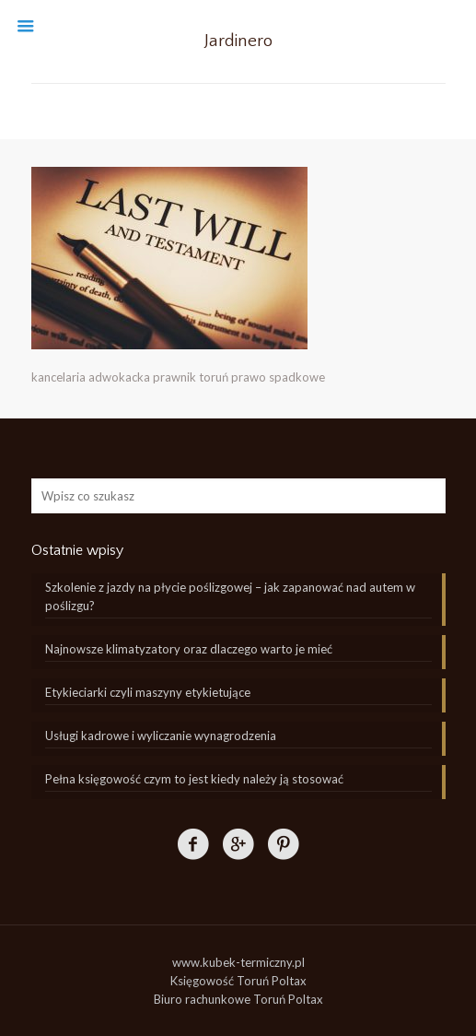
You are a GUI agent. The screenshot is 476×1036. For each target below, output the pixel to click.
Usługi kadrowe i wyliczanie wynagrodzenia (160, 735)
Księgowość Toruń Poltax (238, 980)
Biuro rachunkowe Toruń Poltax (238, 999)
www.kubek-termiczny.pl (238, 962)
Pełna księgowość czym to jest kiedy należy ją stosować (194, 778)
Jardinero (238, 41)
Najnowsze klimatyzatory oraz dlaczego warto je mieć (188, 649)
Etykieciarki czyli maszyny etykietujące (147, 692)
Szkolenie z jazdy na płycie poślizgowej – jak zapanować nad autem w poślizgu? (230, 596)
